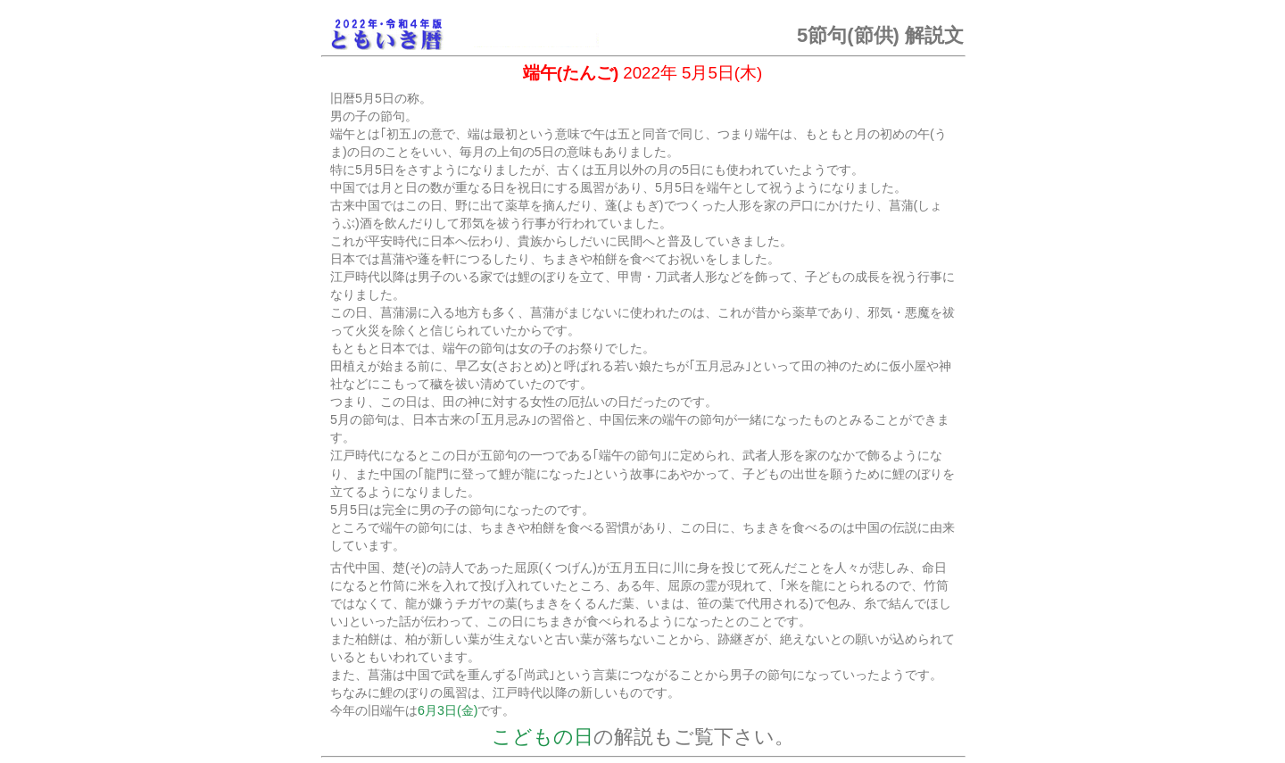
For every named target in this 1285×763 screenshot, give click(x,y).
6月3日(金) (447, 710)
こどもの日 (542, 737)
